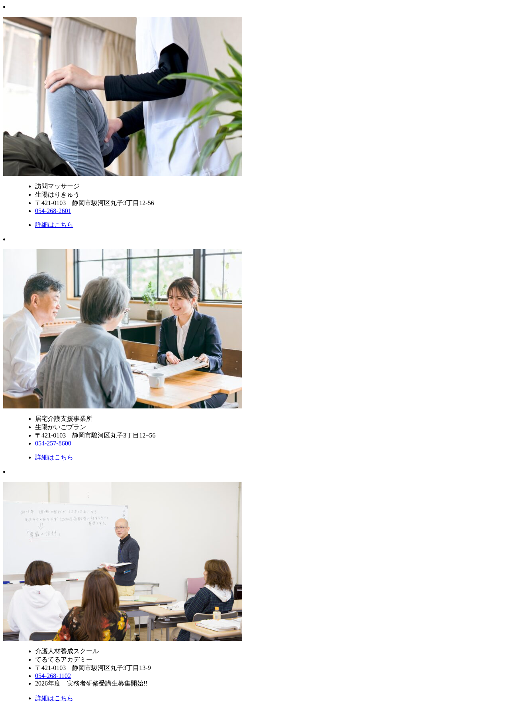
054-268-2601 (53, 210)
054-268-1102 (53, 675)
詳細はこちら (54, 224)
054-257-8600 (53, 443)
